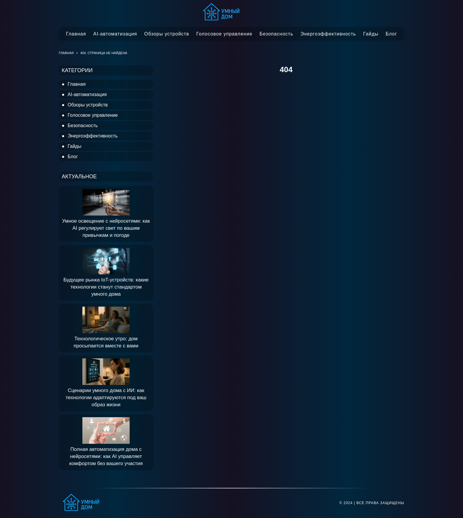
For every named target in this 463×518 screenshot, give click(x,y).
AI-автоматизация (115, 33)
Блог (391, 33)
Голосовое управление (224, 33)
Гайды (370, 33)
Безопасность (276, 33)
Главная (76, 33)
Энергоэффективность (328, 33)
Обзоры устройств (166, 33)
